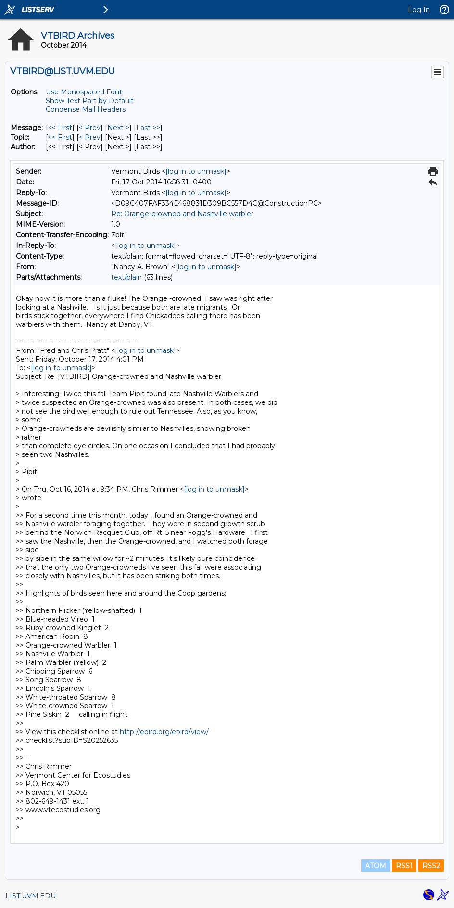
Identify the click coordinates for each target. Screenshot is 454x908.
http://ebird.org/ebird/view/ (164, 731)
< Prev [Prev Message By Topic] (90, 137)
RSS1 (404, 865)
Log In (419, 9)
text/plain (126, 277)
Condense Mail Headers (86, 109)
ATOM (375, 865)
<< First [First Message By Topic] (60, 137)
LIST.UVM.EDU (30, 896)
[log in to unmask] (196, 171)
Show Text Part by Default (90, 100)
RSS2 (431, 865)
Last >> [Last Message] (148, 127)
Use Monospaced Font (84, 92)
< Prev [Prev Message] (90, 127)
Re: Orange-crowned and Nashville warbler (182, 213)
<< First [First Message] (60, 127)
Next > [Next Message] (118, 127)
